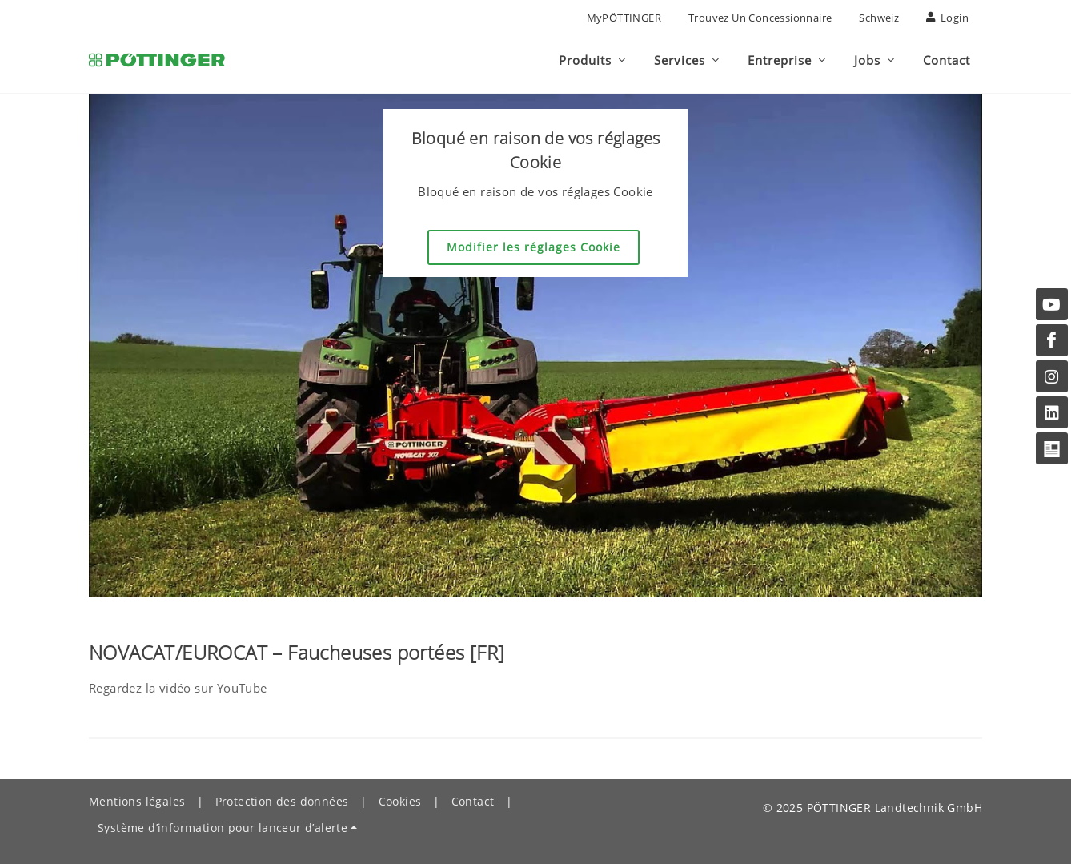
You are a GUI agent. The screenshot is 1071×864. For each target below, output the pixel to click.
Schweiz (879, 17)
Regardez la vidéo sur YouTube (178, 688)
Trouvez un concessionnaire (760, 17)
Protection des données (282, 801)
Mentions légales (137, 801)
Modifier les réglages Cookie (533, 247)
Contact (473, 801)
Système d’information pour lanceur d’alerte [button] (222, 827)
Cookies (400, 801)
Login (947, 18)
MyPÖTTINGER (624, 17)
